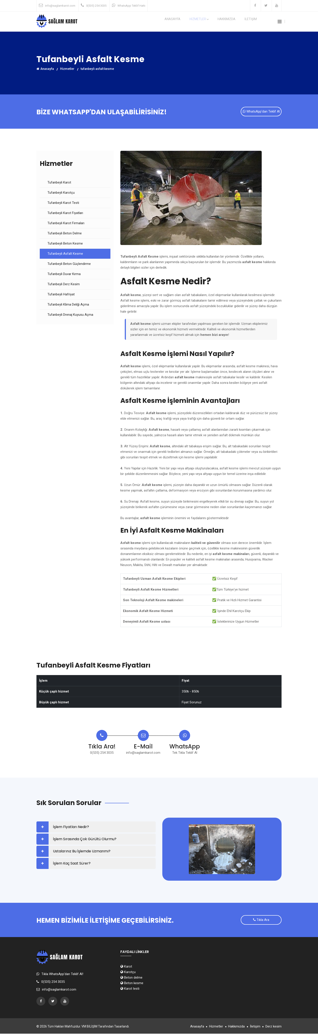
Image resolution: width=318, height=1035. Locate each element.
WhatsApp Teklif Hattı (131, 5)
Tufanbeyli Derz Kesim (63, 285)
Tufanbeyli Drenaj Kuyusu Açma (70, 315)
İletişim (253, 1028)
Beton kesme (131, 984)
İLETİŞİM (253, 21)
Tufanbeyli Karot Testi (63, 203)
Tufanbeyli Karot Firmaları (65, 224)
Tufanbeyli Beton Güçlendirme (69, 264)
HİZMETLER (210, 22)
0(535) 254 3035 (96, 5)
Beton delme (131, 979)
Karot (126, 968)
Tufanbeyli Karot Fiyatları (65, 214)
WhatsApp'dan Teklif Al (261, 113)
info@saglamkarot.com (60, 5)
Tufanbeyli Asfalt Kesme (65, 254)
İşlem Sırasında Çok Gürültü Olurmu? (84, 839)
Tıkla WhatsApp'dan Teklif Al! (62, 975)
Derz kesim (273, 1028)
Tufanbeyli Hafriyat (61, 295)
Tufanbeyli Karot (59, 183)
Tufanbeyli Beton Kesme (65, 244)
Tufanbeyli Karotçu (61, 193)
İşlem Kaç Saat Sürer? (72, 864)
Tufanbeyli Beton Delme (64, 234)
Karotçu (128, 973)
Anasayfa (189, 21)
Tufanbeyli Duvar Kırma (64, 275)
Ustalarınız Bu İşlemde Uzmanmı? (81, 851)
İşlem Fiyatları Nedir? (71, 827)
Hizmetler (67, 68)
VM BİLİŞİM (89, 1027)
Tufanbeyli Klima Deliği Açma (68, 305)
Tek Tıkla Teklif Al (184, 753)
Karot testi (129, 990)
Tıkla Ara (261, 922)
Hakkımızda (234, 21)
